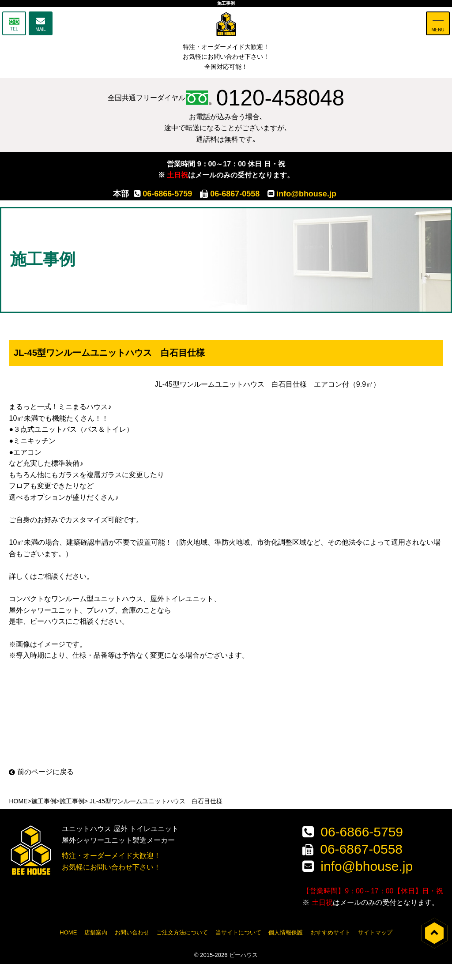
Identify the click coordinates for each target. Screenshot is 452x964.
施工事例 (43, 801)
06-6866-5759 (163, 193)
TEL (14, 28)
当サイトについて (238, 932)
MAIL (40, 29)
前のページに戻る (41, 772)
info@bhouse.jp (301, 193)
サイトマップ (375, 932)
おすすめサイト (330, 932)
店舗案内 (95, 932)
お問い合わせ (132, 932)
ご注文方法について (182, 932)
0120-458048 (265, 98)
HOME (18, 801)
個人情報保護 (285, 932)
